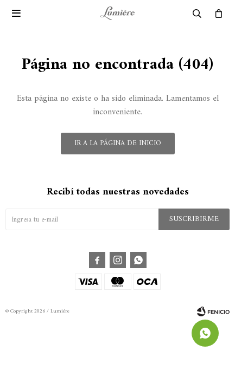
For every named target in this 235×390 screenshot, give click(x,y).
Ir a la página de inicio (117, 143)
